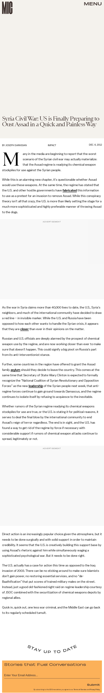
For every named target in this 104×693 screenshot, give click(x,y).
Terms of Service (80, 689)
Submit (93, 684)
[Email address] (52, 674)
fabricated (70, 190)
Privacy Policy (95, 689)
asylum (15, 369)
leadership (36, 385)
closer (24, 329)
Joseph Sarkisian (16, 145)
